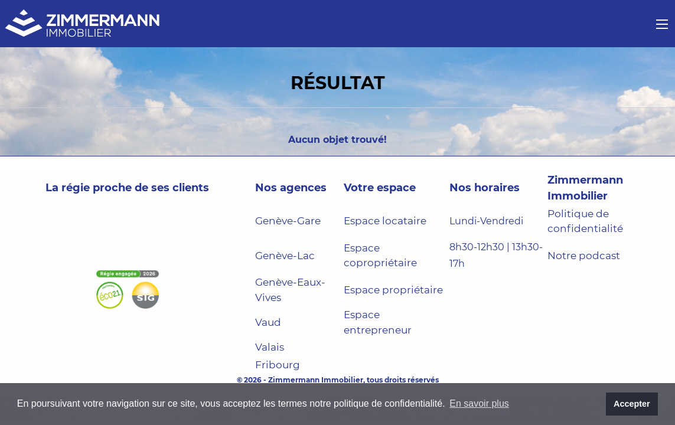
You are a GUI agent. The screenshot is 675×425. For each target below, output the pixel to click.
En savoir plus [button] (479, 403)
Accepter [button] (632, 403)
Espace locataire (385, 221)
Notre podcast (583, 255)
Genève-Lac (285, 255)
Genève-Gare (288, 221)
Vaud (268, 322)
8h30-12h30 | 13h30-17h (496, 255)
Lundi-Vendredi (486, 221)
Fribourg (277, 365)
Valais (269, 347)
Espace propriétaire (393, 290)
